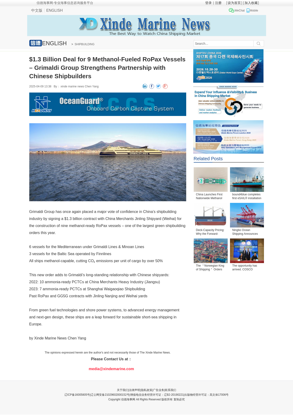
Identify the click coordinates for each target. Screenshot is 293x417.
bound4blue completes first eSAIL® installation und (246, 197)
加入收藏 (251, 3)
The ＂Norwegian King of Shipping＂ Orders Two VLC (210, 268)
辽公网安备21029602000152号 (110, 394)
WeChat (240, 10)
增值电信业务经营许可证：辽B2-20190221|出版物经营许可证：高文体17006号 (179, 394)
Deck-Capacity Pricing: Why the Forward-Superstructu (210, 232)
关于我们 (122, 390)
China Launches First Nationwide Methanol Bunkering (209, 197)
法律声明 (134, 390)
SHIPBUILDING (85, 44)
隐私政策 (146, 390)
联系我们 (170, 390)
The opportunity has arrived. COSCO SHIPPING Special (244, 268)
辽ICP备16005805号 (77, 394)
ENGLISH (54, 10)
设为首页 (234, 3)
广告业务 (158, 390)
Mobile (254, 10)
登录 (208, 3)
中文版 (36, 10)
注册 (218, 3)
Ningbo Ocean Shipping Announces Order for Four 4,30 (245, 232)
